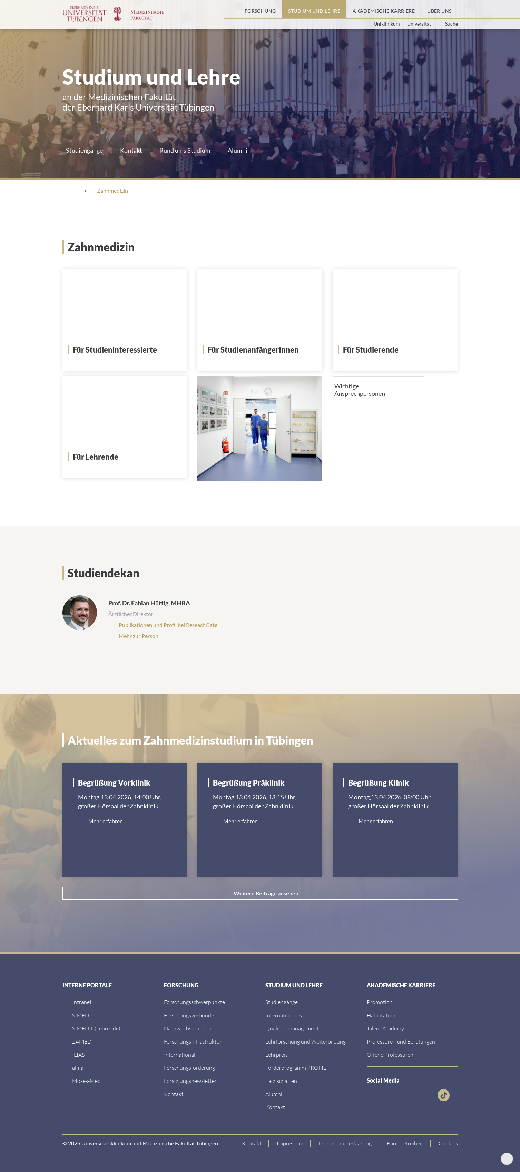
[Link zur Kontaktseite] (252, 1142)
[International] (179, 1053)
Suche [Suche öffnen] (451, 24)
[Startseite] (231, 9)
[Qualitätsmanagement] (292, 1027)
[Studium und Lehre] (314, 9)
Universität (419, 24)
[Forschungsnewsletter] (190, 1080)
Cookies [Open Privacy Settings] (448, 1142)
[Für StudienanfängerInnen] (262, 349)
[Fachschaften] (281, 1080)
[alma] (78, 1067)
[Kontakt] (174, 1093)
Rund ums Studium (184, 150)
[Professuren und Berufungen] (401, 1040)
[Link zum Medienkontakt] (188, 1027)
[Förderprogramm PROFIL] (295, 1067)
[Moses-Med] (86, 1080)
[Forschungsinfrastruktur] (193, 1040)
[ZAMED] (81, 1040)
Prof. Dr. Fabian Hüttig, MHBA (149, 602)
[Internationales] (283, 1014)
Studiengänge (84, 150)
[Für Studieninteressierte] (127, 349)
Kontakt (131, 150)
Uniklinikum (387, 24)
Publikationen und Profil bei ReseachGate (168, 624)
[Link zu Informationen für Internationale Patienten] (281, 1001)
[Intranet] (82, 1001)
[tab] (378, 389)
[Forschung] (260, 9)
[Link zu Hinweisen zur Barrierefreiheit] (405, 1142)
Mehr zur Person (138, 635)
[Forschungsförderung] (189, 1067)
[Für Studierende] (397, 349)
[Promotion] (380, 1001)
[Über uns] (439, 9)
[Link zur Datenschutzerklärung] (345, 1142)
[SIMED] (80, 1014)
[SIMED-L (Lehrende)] (96, 1027)
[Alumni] (273, 1093)
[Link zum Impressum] (290, 1142)
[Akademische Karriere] (383, 9)
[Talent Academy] (385, 1027)
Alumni (237, 150)
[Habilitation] (381, 1014)
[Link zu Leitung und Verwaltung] (189, 1014)
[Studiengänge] (250, 190)
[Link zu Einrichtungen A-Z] (194, 1001)
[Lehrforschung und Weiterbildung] (305, 1040)
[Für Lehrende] (127, 456)
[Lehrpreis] (276, 1053)
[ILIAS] (78, 1053)
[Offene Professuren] (390, 1053)
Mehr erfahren (105, 820)
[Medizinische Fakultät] (119, 190)
